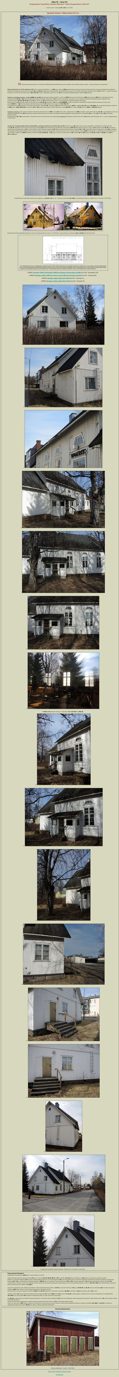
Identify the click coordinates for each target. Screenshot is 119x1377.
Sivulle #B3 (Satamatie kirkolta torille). (59, 1371)
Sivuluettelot (59, 1374)
